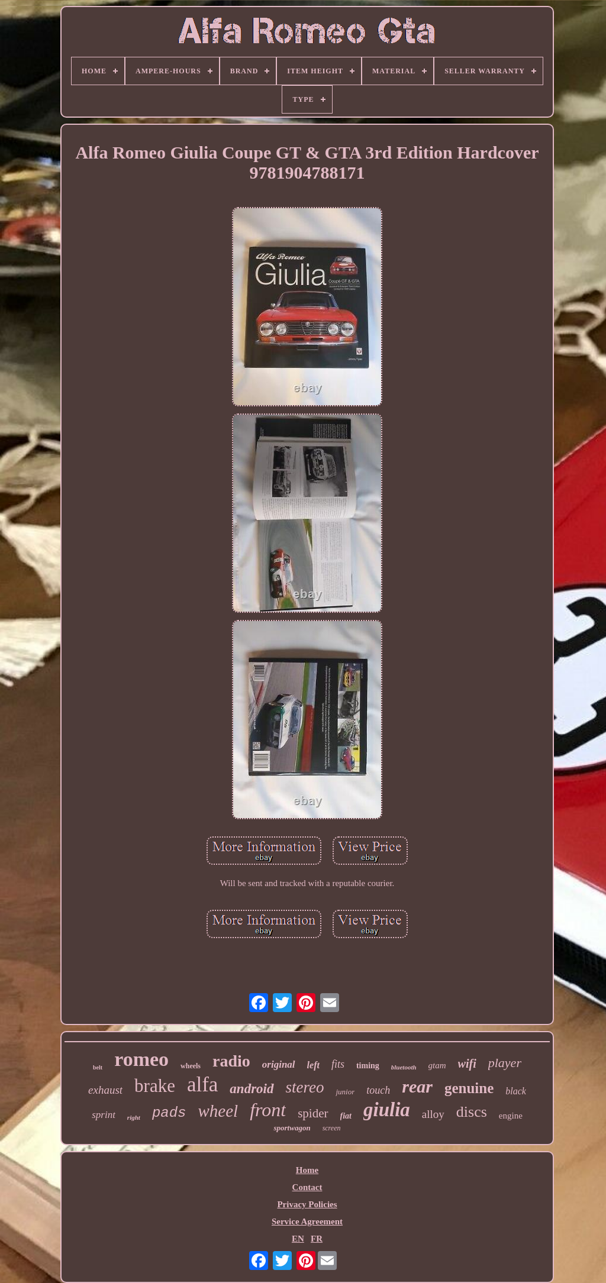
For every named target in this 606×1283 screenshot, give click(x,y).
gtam (437, 1065)
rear (417, 1086)
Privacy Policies (307, 1204)
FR (317, 1238)
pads (169, 1113)
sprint (103, 1114)
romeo (141, 1059)
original (278, 1064)
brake (154, 1085)
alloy (433, 1114)
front (268, 1109)
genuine (469, 1088)
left (313, 1065)
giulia (386, 1109)
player (504, 1062)
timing (367, 1065)
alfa (202, 1084)
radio (231, 1061)
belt (97, 1067)
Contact (307, 1187)
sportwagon (291, 1127)
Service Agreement (307, 1221)
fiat (346, 1115)
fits (337, 1064)
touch (378, 1090)
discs (471, 1111)
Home (307, 1170)
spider (313, 1113)
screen (332, 1128)
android (251, 1088)
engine (511, 1115)
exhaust (105, 1090)
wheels (190, 1066)
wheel (218, 1110)
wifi (467, 1063)
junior (345, 1091)
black (515, 1091)
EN (298, 1238)
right (133, 1117)
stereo (305, 1087)
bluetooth (404, 1067)
